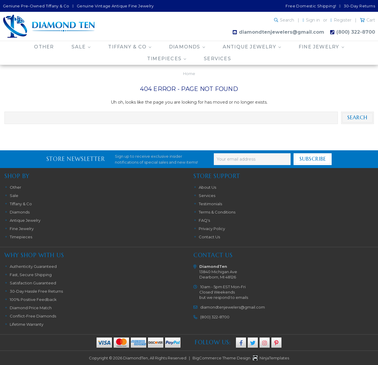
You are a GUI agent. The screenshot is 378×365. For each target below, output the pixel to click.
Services (217, 58)
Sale (80, 47)
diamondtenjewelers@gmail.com (281, 32)
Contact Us (209, 236)
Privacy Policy (212, 228)
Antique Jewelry (252, 47)
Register (342, 20)
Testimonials (210, 203)
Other (44, 47)
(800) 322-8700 (355, 32)
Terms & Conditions (217, 212)
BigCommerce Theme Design (221, 358)
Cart (370, 20)
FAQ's (204, 220)
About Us (207, 187)
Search (287, 20)
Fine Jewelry (321, 47)
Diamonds (187, 47)
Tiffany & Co (129, 47)
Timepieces (166, 58)
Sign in (313, 20)
